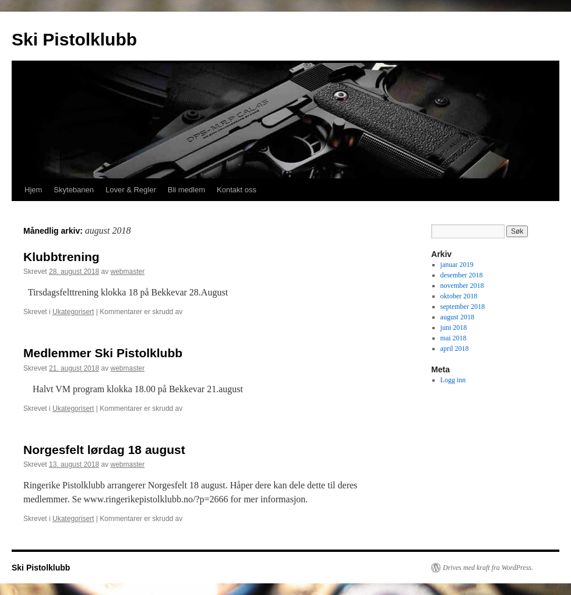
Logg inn (453, 380)
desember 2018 (461, 275)
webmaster (127, 271)
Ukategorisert (73, 312)
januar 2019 (457, 264)
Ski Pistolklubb (74, 39)
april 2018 (454, 348)
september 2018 (462, 306)
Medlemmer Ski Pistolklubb (102, 353)
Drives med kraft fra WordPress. (488, 568)
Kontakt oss (236, 189)
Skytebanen (74, 189)
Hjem (33, 189)
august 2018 (457, 317)
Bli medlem (186, 189)
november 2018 (462, 285)
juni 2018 (453, 327)
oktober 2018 (459, 296)
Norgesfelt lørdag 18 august (104, 449)
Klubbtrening (61, 256)
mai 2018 (453, 338)
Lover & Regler (130, 189)
